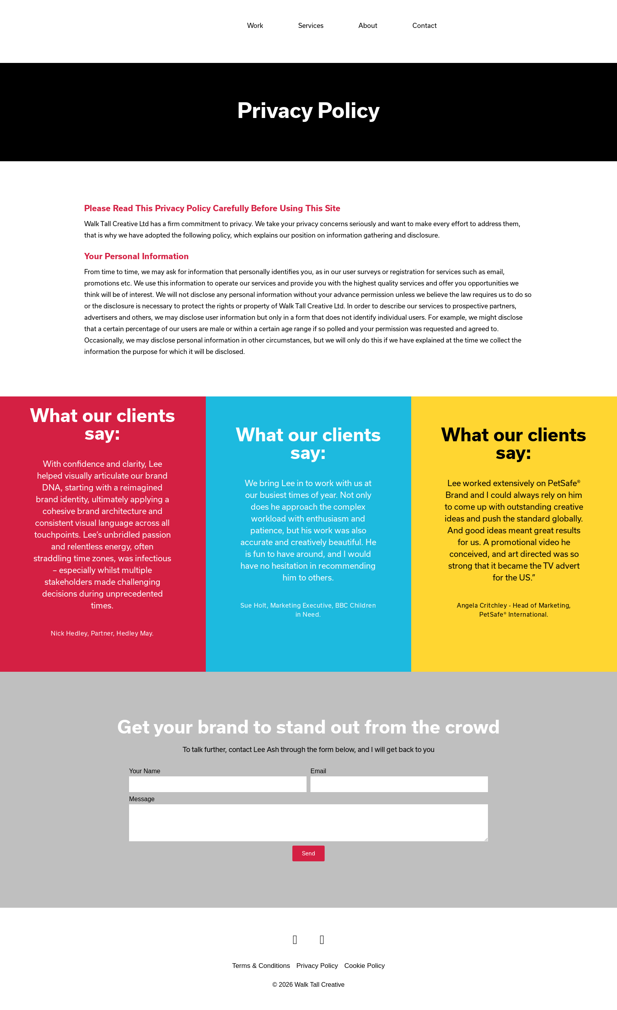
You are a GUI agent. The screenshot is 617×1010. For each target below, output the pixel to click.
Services (310, 25)
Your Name (144, 771)
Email (318, 771)
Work (255, 25)
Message (142, 799)
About (367, 25)
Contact (424, 25)
